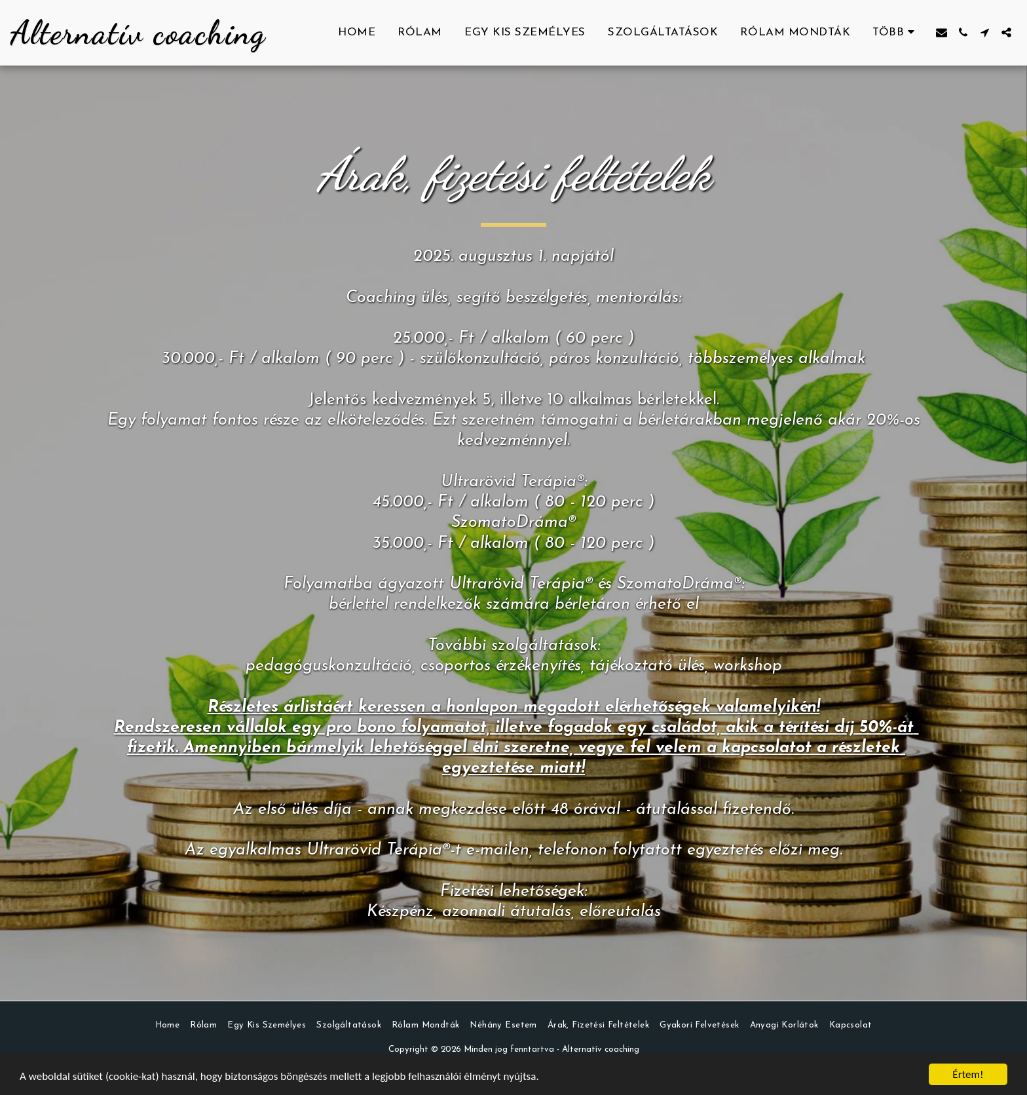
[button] (941, 32)
